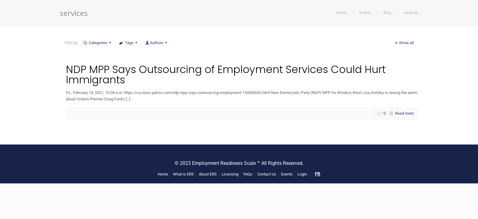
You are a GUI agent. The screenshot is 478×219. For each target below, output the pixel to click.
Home (341, 12)
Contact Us (266, 174)
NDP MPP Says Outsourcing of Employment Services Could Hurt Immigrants (226, 74)
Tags (128, 42)
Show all (404, 42)
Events (365, 12)
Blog (387, 12)
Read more (404, 113)
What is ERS (183, 174)
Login (302, 174)
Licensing (230, 174)
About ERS (208, 174)
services (411, 12)
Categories (97, 42)
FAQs (247, 174)
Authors (156, 42)
